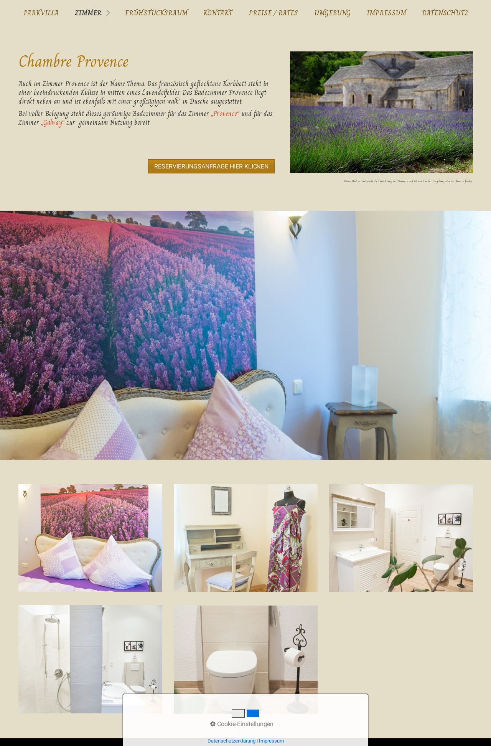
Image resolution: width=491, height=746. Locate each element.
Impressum (386, 12)
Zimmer (88, 12)
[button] (211, 166)
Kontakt (217, 12)
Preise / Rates (273, 12)
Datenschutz (445, 12)
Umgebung (332, 12)
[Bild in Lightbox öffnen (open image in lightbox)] (381, 112)
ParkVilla (41, 12)
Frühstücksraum (156, 12)
